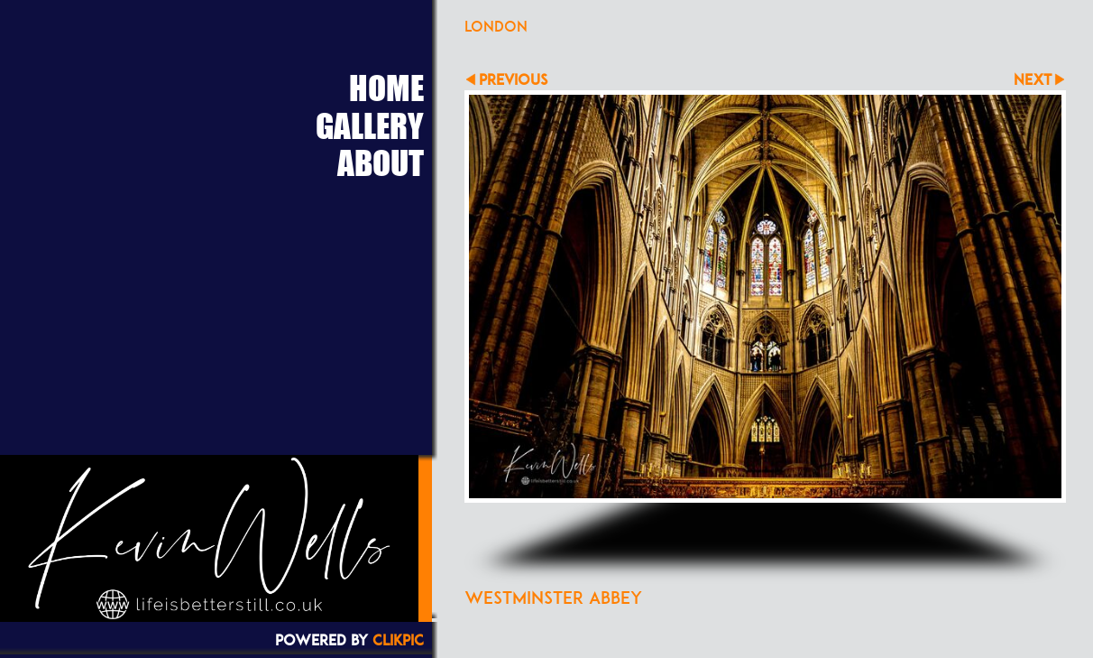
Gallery (370, 125)
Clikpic (398, 640)
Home (386, 88)
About (380, 162)
